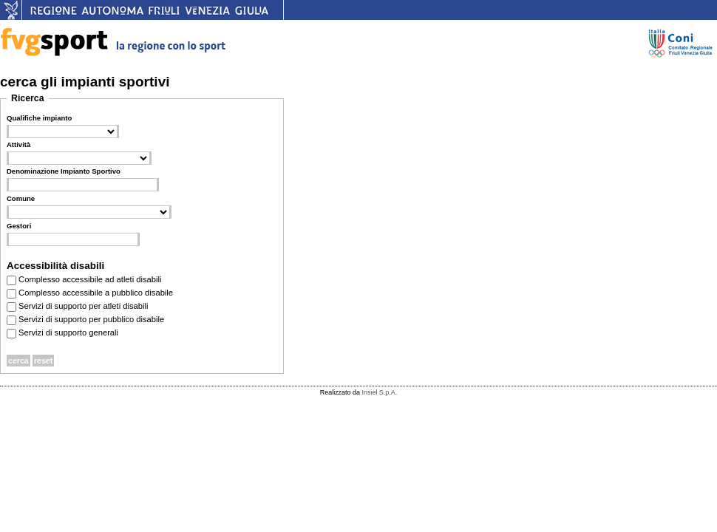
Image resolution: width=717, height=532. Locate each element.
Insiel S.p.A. (379, 392)
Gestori (19, 226)
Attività (18, 144)
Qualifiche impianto (39, 118)
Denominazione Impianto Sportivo (63, 171)
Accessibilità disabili (55, 265)
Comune (21, 198)
